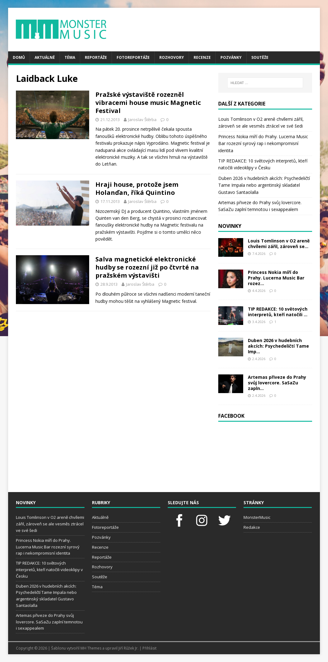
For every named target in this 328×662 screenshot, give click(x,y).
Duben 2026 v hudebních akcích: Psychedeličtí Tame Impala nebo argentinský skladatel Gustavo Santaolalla (264, 185)
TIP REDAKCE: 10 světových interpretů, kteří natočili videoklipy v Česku (49, 569)
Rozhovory (171, 57)
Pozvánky (231, 57)
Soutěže (259, 57)
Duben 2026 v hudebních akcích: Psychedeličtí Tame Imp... (278, 345)
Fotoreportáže (133, 57)
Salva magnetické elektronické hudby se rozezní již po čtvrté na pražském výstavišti (147, 267)
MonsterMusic (257, 517)
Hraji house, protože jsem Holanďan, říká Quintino (136, 188)
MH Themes (90, 648)
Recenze (202, 57)
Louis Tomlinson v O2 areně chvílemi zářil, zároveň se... (279, 243)
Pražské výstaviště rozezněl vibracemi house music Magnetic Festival (148, 102)
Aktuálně (45, 57)
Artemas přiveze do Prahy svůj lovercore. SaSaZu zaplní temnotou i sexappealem (49, 622)
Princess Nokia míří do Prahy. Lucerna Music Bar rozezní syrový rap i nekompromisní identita (263, 143)
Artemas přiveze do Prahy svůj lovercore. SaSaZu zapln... (277, 382)
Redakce (252, 527)
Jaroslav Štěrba (142, 119)
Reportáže (96, 57)
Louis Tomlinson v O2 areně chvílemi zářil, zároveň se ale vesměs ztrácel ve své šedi (50, 523)
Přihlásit (149, 648)
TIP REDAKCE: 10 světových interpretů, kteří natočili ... (277, 311)
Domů (19, 57)
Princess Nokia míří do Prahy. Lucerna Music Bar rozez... (276, 277)
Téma (70, 57)
